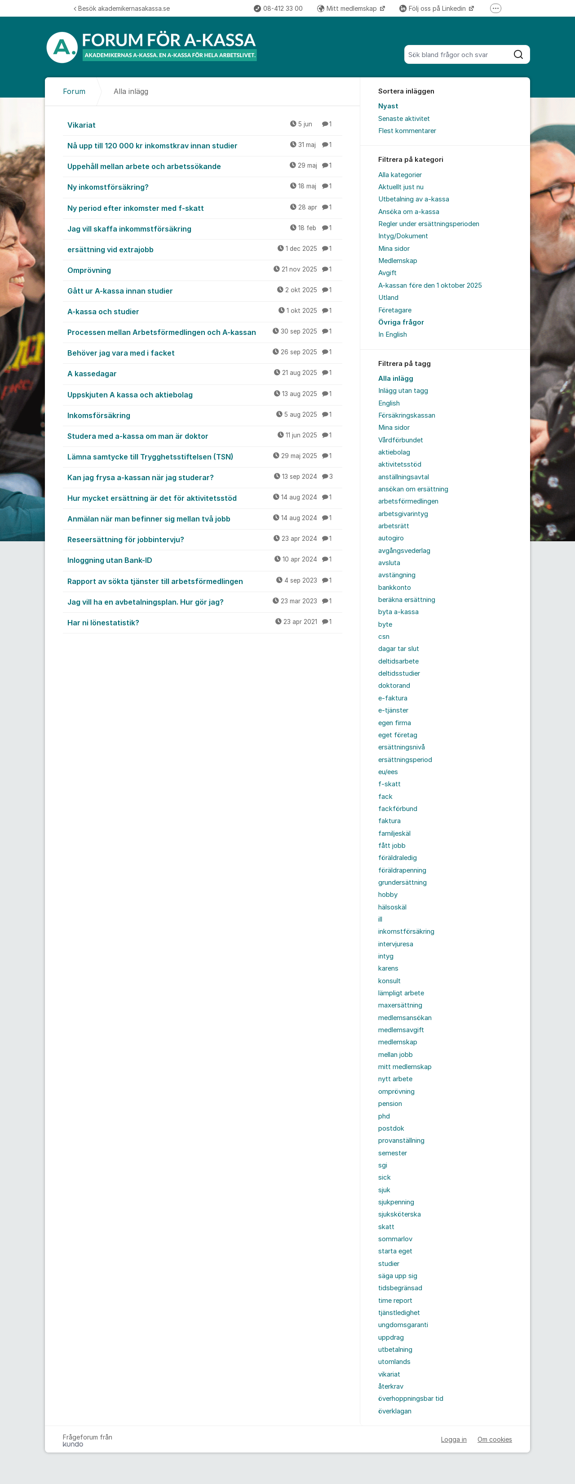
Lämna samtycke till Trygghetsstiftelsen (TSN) (204, 456)
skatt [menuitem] (386, 1227)
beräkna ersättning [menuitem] (406, 600)
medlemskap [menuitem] (397, 1042)
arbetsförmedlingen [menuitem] (408, 501)
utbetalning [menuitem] (395, 1350)
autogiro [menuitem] (391, 538)
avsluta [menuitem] (389, 563)
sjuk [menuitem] (384, 1190)
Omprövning (204, 270)
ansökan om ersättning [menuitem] (413, 489)
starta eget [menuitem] (395, 1251)
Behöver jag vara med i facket (204, 352)
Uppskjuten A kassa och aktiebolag (204, 394)
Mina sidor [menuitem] (394, 249)
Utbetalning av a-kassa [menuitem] (413, 199)
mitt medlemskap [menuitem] (405, 1067)
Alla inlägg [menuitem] (395, 378)
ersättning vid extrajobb (204, 249)
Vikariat (204, 124)
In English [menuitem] (392, 334)
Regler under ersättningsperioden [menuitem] (428, 224)
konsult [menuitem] (389, 981)
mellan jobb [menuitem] (395, 1055)
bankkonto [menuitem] (394, 588)
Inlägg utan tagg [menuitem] (403, 391)
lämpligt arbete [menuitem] (401, 993)
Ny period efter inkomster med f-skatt (204, 208)
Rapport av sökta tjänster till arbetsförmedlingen (204, 581)
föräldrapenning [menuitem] (402, 870)
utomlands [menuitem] (394, 1362)
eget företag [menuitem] (397, 735)
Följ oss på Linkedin (433, 8)
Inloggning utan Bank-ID (204, 560)
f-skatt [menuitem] (389, 784)
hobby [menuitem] (388, 895)
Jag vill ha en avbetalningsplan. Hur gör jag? (204, 601)
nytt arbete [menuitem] (395, 1079)
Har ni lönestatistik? (204, 622)
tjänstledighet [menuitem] (399, 1313)
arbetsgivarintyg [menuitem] (403, 514)
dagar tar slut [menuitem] (398, 649)
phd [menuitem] (384, 1116)
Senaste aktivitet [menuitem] (404, 119)
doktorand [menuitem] (394, 686)
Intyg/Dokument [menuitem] (403, 236)
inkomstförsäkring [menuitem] (406, 931)
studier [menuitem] (388, 1264)
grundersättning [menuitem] (402, 882)
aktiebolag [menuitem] (394, 452)
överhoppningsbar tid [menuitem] (410, 1399)
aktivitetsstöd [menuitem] (399, 464)
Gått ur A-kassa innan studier (204, 290)
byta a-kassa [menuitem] (398, 612)
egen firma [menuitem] (394, 723)
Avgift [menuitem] (387, 273)
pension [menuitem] (390, 1104)
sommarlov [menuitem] (395, 1239)
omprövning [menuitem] (396, 1091)
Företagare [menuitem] (394, 310)
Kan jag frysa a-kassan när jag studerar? (204, 477)
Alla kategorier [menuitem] (400, 175)
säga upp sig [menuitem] (397, 1276)
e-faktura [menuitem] (392, 698)
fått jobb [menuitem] (392, 846)
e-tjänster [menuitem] (393, 710)
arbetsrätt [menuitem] (393, 526)
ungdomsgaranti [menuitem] (403, 1325)
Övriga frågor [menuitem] (401, 322)
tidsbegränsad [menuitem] (400, 1288)
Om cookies (495, 1439)
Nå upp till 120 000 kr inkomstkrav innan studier (204, 145)
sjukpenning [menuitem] (396, 1202)
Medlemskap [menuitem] (397, 261)
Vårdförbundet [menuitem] (400, 440)
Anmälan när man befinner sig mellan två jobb (204, 518)
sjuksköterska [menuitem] (399, 1214)
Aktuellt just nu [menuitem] (401, 187)
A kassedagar (204, 373)
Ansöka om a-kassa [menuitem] (408, 212)
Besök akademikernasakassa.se (122, 8)
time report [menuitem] (395, 1301)
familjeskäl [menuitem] (394, 833)
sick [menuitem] (384, 1177)
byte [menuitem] (385, 624)
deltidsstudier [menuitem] (399, 673)
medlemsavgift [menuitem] (401, 1030)
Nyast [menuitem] (388, 106)
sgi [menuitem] (382, 1165)
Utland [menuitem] (388, 298)
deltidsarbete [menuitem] (398, 661)
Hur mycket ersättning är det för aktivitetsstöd (204, 498)
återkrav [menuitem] (390, 1386)
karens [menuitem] (388, 968)
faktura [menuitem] (389, 821)
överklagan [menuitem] (394, 1411)
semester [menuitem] (392, 1153)
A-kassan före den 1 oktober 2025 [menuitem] (430, 285)
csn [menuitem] (383, 637)
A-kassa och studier (204, 311)
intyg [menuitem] (386, 956)
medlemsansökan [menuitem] (405, 1018)
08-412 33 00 (278, 8)
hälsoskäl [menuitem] (392, 907)
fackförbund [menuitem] (397, 809)
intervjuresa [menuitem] (395, 944)
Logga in (454, 1439)
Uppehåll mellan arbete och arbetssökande (204, 166)
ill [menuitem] (380, 919)
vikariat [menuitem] (389, 1374)
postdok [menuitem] (391, 1128)
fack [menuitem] (385, 797)
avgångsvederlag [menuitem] (404, 551)
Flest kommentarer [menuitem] (407, 131)
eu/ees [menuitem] (388, 772)
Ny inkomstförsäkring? (204, 187)
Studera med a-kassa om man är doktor (204, 436)
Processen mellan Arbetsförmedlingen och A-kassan (204, 332)
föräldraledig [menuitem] (397, 858)
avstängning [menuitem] (397, 575)
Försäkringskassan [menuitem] (406, 415)
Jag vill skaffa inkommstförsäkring (204, 228)
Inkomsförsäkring (204, 415)
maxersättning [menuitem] (400, 1005)
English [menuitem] (389, 403)
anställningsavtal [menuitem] (403, 477)
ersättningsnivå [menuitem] (401, 747)
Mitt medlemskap (348, 8)
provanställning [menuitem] (401, 1140)
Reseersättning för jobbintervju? (204, 539)
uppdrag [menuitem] (391, 1337)
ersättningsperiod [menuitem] (405, 760)
